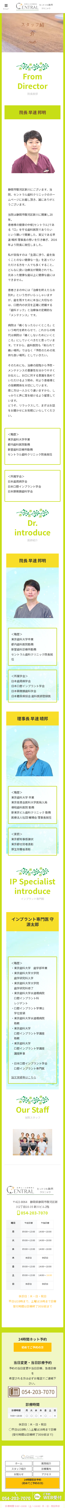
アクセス (46, 1474)
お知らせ (19, 1474)
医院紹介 (46, 1463)
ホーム (18, 1463)
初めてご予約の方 (32, 1347)
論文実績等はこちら (23, 1077)
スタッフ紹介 (18, 1469)
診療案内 (46, 1469)
